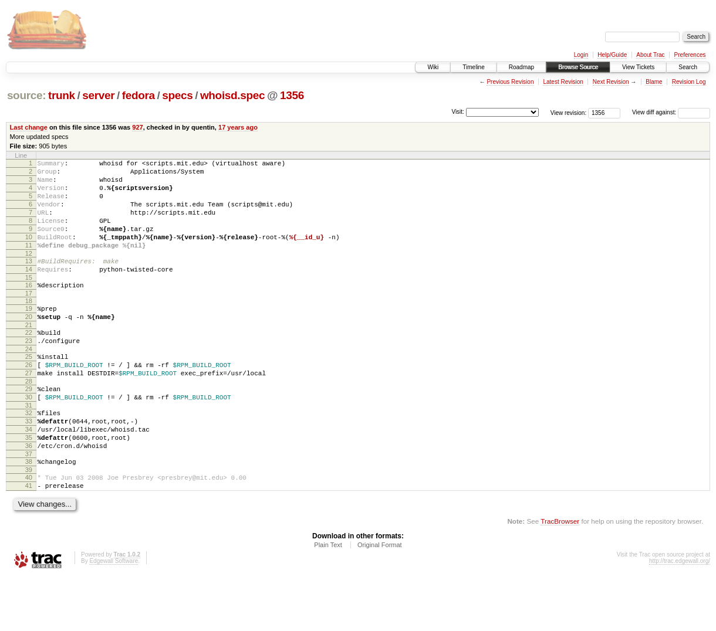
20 (28, 343)
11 (28, 262)
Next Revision (611, 82)
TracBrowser (560, 575)
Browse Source (578, 67)
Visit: (457, 111)
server (98, 95)
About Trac (650, 55)
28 (28, 418)
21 (28, 353)
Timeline (473, 67)
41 (28, 538)
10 (28, 252)
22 (28, 360)
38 (28, 510)
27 (28, 408)
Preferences (690, 55)
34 (28, 473)
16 (28, 307)
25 (28, 388)
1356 (292, 95)
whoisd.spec (232, 95)
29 (28, 425)
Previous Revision (510, 82)
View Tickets (638, 67)
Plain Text (328, 599)
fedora (138, 95)
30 (28, 435)
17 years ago (238, 127)
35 (28, 483)
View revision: (568, 112)
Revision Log (689, 82)
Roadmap (521, 67)
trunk (61, 95)
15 (28, 300)
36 (28, 493)
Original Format (379, 599)
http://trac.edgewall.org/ (679, 615)
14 (28, 290)
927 (137, 127)
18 (28, 325)
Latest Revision (563, 82)
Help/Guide (612, 55)
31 (28, 445)
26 (28, 398)
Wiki (432, 67)
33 (28, 463)
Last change (29, 127)
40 (28, 528)
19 (28, 333)
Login (581, 55)
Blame (654, 82)
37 (28, 503)
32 (28, 453)
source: (26, 95)
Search (687, 67)
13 (28, 280)
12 (28, 272)
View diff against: (671, 112)
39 (28, 520)
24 (28, 380)
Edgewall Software (113, 615)
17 (28, 317)
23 (28, 370)
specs (177, 95)
